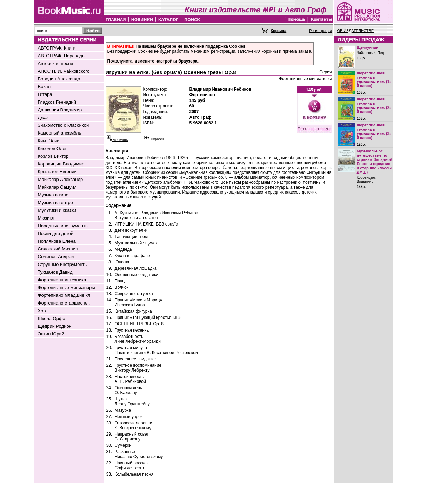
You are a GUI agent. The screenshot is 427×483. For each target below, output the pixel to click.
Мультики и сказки (57, 210)
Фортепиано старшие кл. (64, 303)
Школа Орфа (51, 318)
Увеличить (120, 140)
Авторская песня (55, 63)
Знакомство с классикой (63, 125)
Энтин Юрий (51, 334)
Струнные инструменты (63, 264)
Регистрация (320, 30)
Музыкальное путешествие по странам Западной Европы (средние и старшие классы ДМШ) (374, 161)
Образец (157, 139)
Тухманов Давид (55, 272)
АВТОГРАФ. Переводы (62, 55)
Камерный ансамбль (59, 133)
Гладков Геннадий (57, 102)
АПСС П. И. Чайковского (64, 71)
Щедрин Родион (55, 326)
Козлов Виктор (53, 156)
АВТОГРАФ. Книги (57, 48)
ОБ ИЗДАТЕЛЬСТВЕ (355, 30)
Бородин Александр (59, 78)
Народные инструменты (63, 225)
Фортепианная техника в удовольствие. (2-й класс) (374, 105)
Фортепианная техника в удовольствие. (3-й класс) (374, 131)
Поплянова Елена (57, 241)
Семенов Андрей (56, 256)
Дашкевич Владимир (60, 109)
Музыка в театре (55, 202)
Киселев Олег (52, 148)
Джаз (43, 117)
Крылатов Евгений (57, 171)
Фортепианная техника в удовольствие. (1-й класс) (374, 79)
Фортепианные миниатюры (66, 287)
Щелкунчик (367, 47)
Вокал (44, 86)
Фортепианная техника (62, 279)
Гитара (45, 94)
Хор (42, 310)
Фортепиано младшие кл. (65, 295)
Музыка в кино (53, 194)
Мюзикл (46, 218)
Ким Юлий (49, 140)
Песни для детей (56, 233)
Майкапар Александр (60, 179)
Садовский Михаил (58, 249)
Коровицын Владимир (61, 164)
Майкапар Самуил (57, 187)
